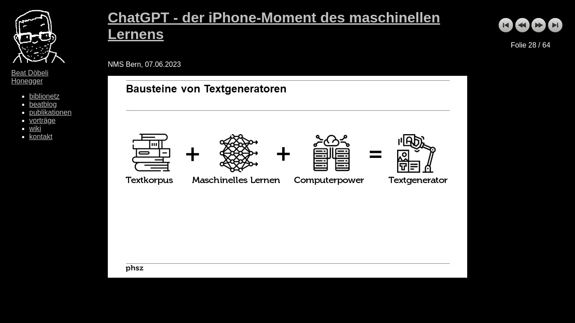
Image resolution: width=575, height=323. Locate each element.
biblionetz (44, 96)
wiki (35, 128)
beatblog (43, 104)
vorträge (42, 120)
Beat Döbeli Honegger (30, 77)
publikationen (50, 112)
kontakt (41, 136)
